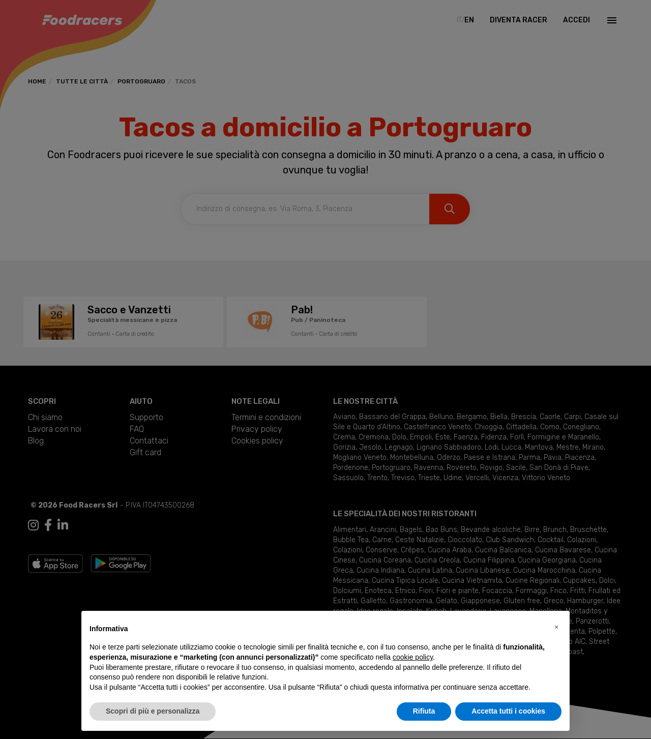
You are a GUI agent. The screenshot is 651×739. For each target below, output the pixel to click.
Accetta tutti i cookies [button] (508, 711)
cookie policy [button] (413, 657)
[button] (556, 627)
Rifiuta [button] (424, 711)
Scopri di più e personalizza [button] (152, 711)
